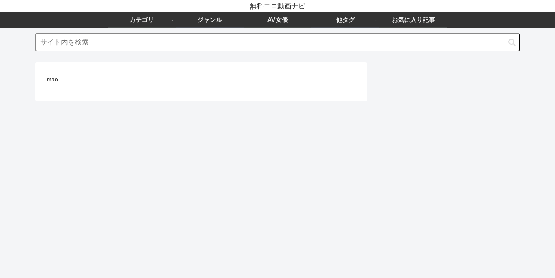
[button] (512, 42)
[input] (277, 42)
